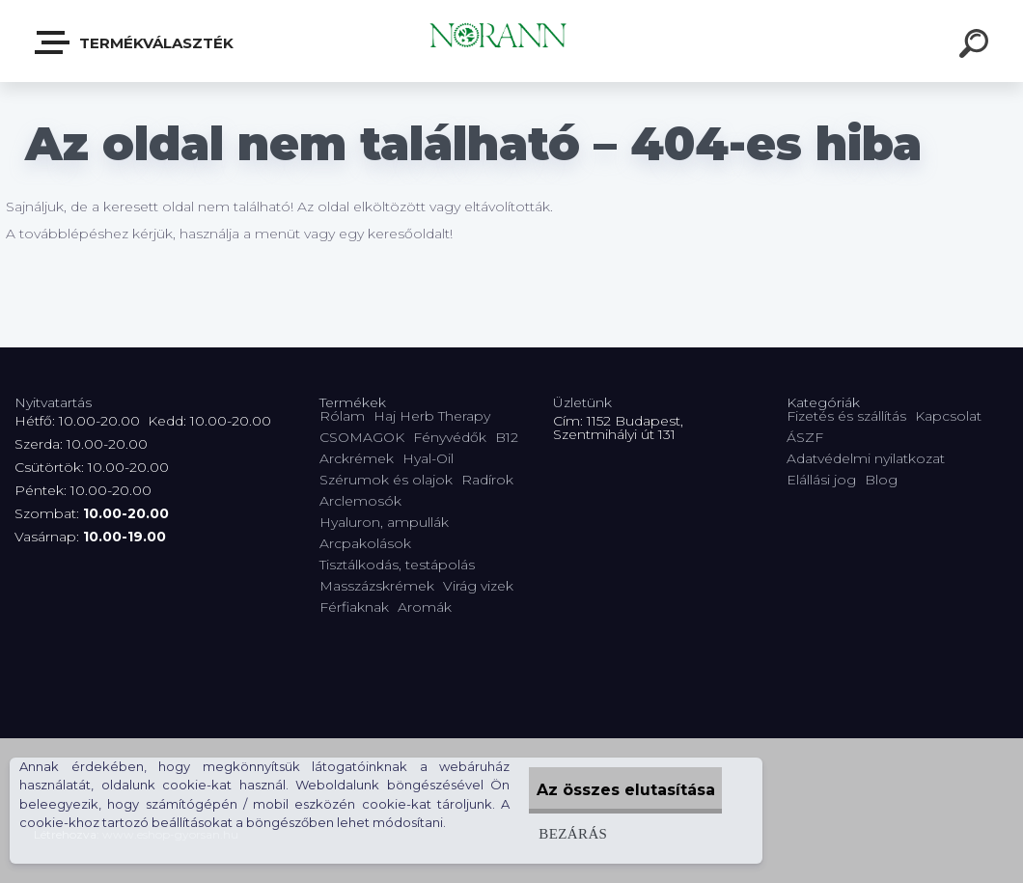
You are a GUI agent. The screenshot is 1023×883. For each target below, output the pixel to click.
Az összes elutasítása (610, 790)
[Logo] (511, 41)
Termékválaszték (135, 42)
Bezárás (541, 833)
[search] (976, 46)
